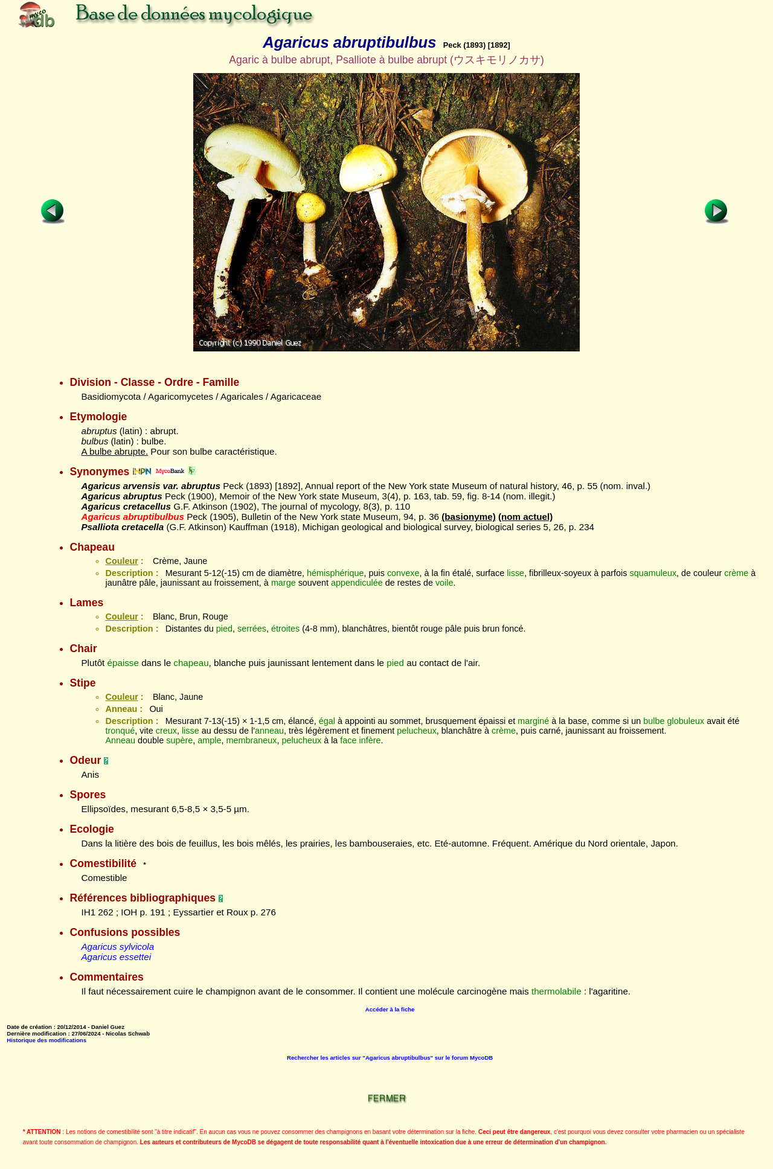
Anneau (120, 740)
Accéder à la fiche (390, 1009)
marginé (533, 721)
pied (224, 628)
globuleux (686, 721)
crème (736, 573)
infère (370, 740)
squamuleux (653, 573)
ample (209, 740)
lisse (515, 573)
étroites (285, 628)
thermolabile (556, 991)
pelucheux (417, 730)
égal (327, 721)
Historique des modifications (46, 1040)
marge (283, 583)
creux (166, 730)
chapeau (190, 663)
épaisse (123, 663)
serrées (251, 628)
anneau (269, 730)
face (348, 740)
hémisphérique (335, 573)
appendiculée (357, 583)
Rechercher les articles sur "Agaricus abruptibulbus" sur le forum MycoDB (390, 1057)
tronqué (120, 730)
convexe (403, 573)
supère (179, 740)
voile (444, 583)
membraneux (251, 740)
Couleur (121, 561)
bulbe (653, 721)
